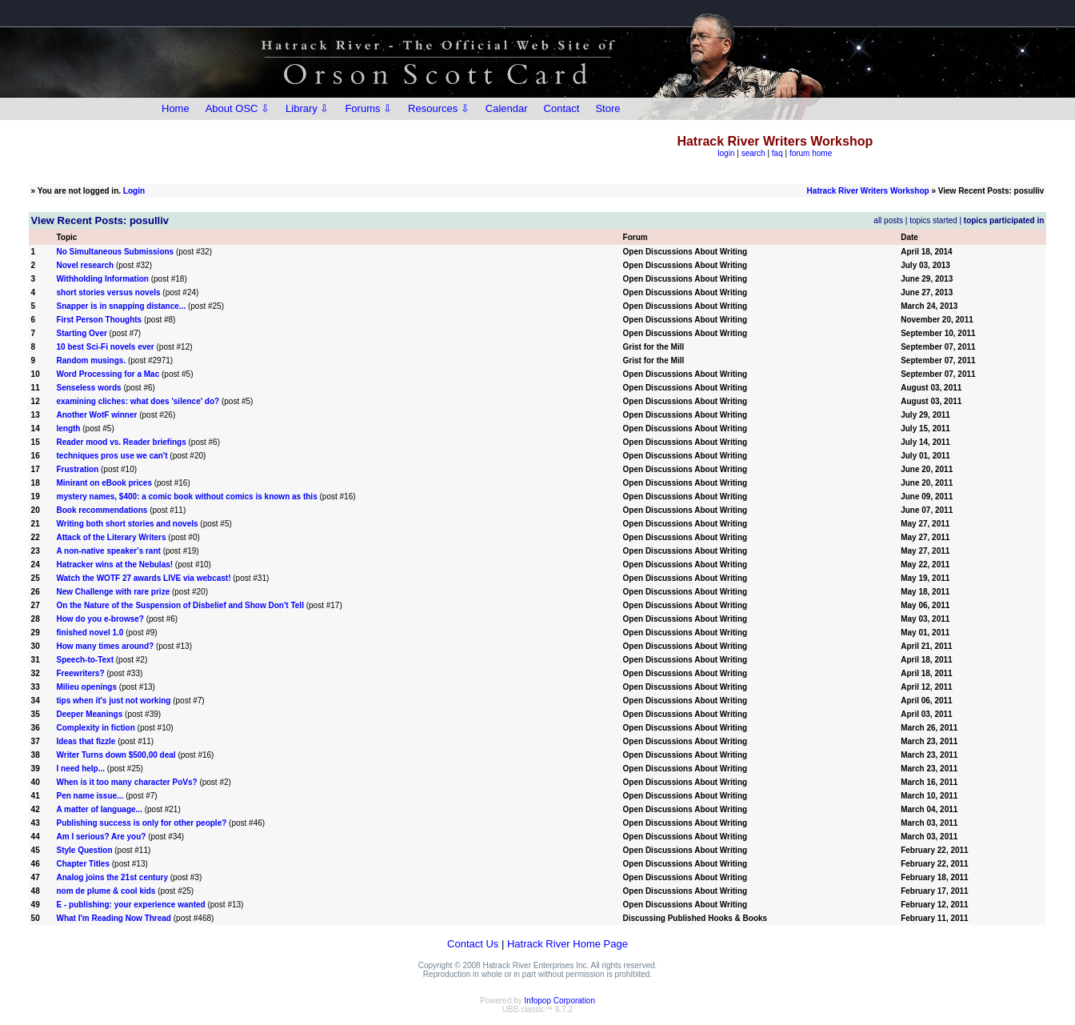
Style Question (84, 850)
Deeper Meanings (89, 714)
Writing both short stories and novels (127, 523)
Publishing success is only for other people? (141, 823)
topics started (933, 220)
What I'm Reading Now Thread (113, 918)
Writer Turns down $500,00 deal (115, 755)
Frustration (77, 469)
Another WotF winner (96, 414)
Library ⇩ (307, 108)
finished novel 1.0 (89, 632)
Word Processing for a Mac (107, 374)
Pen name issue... (89, 795)
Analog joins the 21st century (111, 877)
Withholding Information (102, 278)
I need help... (80, 768)
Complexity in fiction (95, 727)
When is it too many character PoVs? (126, 782)
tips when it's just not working (113, 700)
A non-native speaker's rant (108, 551)
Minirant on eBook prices (103, 482)
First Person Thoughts (99, 319)
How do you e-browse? (99, 619)
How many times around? (105, 646)
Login (134, 190)
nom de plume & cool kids (105, 891)
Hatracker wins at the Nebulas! (114, 564)
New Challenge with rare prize (113, 591)
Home (176, 108)
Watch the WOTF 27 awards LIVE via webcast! (143, 578)
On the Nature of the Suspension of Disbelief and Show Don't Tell (179, 605)
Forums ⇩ (368, 108)
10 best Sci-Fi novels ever (105, 346)
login (725, 153)
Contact (562, 108)
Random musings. (91, 360)
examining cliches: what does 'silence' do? (137, 401)
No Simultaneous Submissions (115, 251)
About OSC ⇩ (238, 108)
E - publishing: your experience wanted (130, 904)
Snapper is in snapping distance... (121, 306)
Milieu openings (86, 687)
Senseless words (88, 387)
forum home (810, 153)
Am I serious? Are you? (101, 836)
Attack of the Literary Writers (111, 537)
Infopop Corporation (560, 1000)
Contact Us (472, 944)
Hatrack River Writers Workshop (868, 190)
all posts (888, 220)
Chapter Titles (83, 863)
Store (607, 108)
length (68, 428)
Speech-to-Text (85, 659)
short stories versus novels (108, 292)
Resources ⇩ (439, 108)
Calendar (507, 108)
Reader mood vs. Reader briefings (121, 442)
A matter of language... (99, 809)
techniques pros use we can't (111, 455)
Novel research (85, 265)
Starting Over (81, 333)
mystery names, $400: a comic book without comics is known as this (186, 496)
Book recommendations (101, 510)
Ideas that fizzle (85, 741)
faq (777, 153)
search (753, 153)
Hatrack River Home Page (567, 944)
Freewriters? (80, 673)
